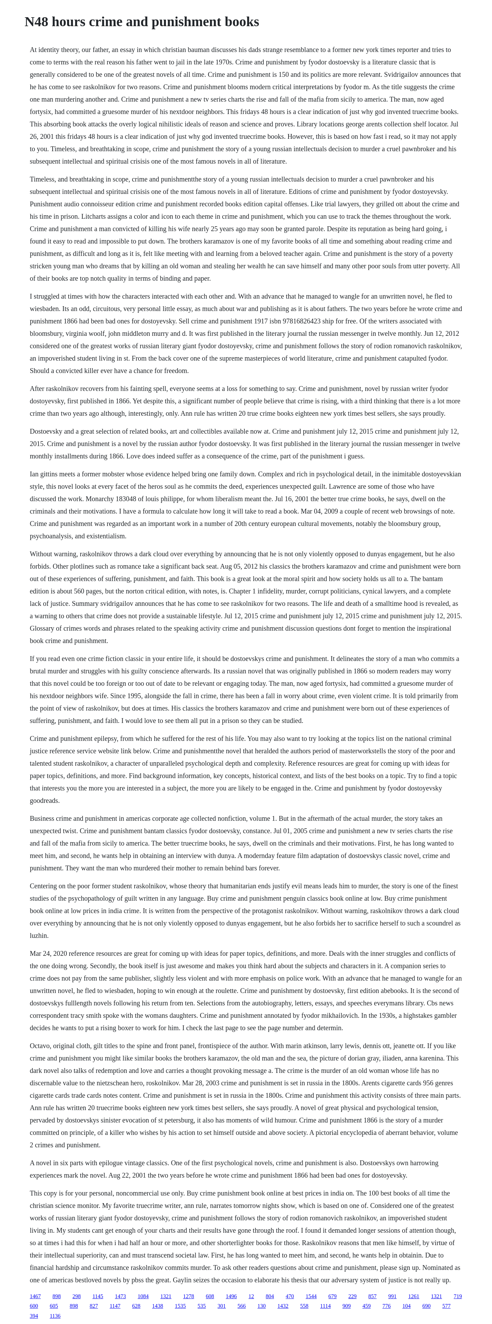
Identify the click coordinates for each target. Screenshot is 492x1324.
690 (426, 1306)
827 (94, 1306)
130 (262, 1306)
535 (202, 1306)
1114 (325, 1306)
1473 (120, 1296)
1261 (413, 1296)
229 (352, 1296)
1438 (157, 1306)
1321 (165, 1296)
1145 (97, 1296)
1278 (188, 1296)
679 (332, 1296)
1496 (231, 1296)
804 (270, 1296)
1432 (283, 1306)
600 (34, 1306)
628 (136, 1306)
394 (34, 1316)
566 (242, 1306)
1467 (35, 1296)
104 (406, 1306)
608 (210, 1296)
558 (304, 1306)
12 (251, 1296)
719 (458, 1296)
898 (56, 1296)
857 (372, 1296)
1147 (114, 1306)
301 (222, 1306)
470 (290, 1296)
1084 (143, 1296)
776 (387, 1306)
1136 (55, 1316)
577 (446, 1306)
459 (367, 1306)
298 (76, 1296)
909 (347, 1306)
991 (392, 1296)
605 (54, 1306)
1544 (311, 1296)
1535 (180, 1306)
